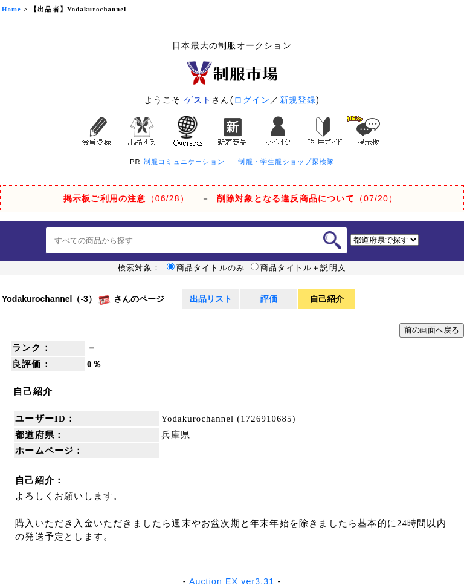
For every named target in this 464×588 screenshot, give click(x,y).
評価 (268, 299)
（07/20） (307, 198)
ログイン (252, 100)
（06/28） (126, 198)
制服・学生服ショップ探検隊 (286, 161)
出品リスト (211, 299)
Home (11, 9)
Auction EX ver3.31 (231, 581)
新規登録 (298, 100)
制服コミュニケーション (184, 161)
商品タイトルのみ (206, 268)
